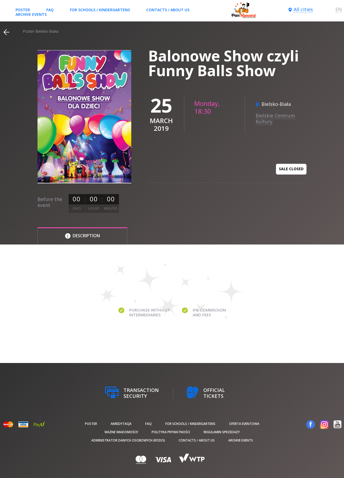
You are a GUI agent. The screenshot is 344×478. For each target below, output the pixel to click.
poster (23, 9)
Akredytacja (121, 423)
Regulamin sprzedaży (222, 432)
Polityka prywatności (171, 432)
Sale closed (291, 168)
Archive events (31, 14)
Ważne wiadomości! (121, 432)
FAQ (50, 9)
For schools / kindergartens (100, 9)
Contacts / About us (167, 9)
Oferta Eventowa (244, 423)
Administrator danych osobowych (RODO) (128, 440)
